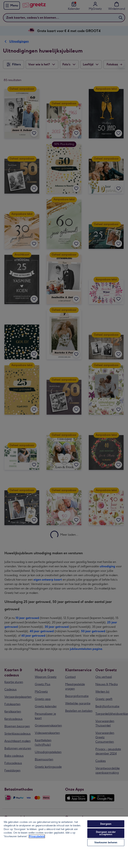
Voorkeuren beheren (105, 842)
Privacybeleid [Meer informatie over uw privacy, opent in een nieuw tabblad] (37, 836)
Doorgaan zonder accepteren (106, 833)
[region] (64, 832)
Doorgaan (105, 823)
